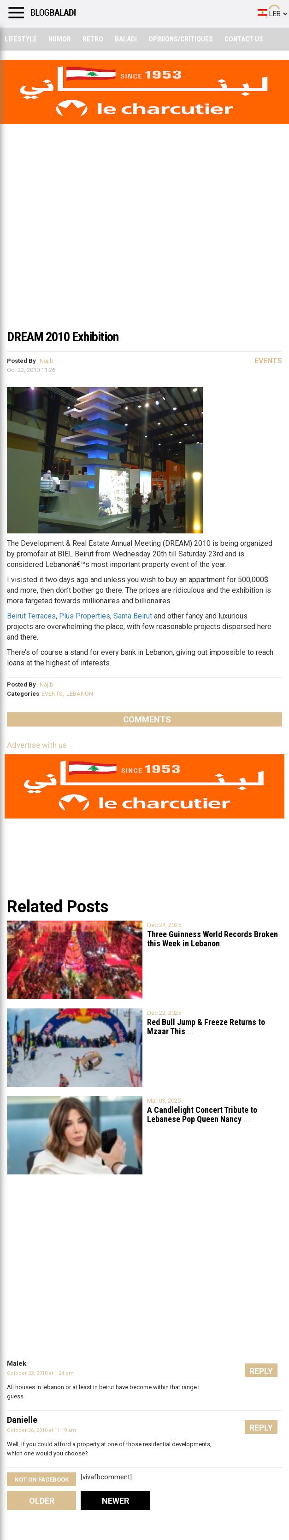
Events (268, 360)
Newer (115, 1501)
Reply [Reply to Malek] (261, 1371)
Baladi (126, 39)
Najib (46, 360)
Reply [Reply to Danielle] (261, 1427)
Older (41, 1501)
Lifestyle (21, 39)
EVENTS (52, 693)
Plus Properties (84, 616)
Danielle (22, 1420)
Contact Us (243, 39)
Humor (59, 39)
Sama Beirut (132, 616)
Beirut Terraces (31, 616)
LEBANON (79, 693)
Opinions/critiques (180, 39)
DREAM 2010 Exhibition (62, 336)
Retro (93, 39)
